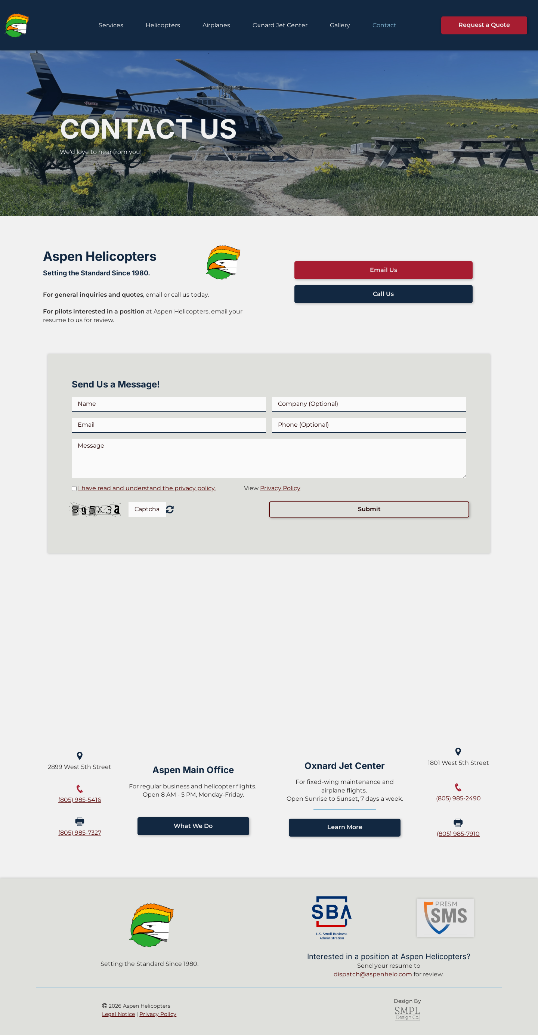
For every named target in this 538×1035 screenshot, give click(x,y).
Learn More (344, 827)
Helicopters (163, 25)
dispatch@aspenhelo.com (373, 974)
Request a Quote (484, 24)
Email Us (383, 270)
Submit (369, 509)
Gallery (340, 25)
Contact (384, 25)
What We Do (193, 825)
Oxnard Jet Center (280, 25)
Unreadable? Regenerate (170, 509)
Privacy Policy (280, 488)
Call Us (383, 293)
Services (111, 25)
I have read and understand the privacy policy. (147, 488)
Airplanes (216, 25)
